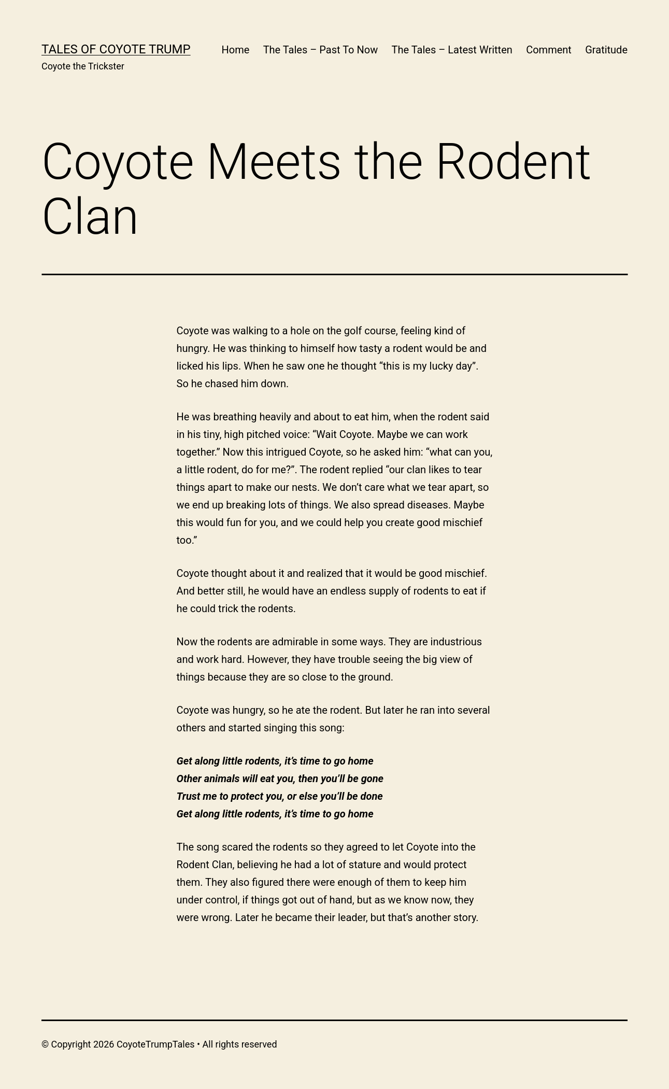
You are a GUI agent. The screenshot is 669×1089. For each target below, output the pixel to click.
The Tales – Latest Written (452, 50)
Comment (549, 50)
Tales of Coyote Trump (116, 49)
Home (235, 50)
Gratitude (606, 50)
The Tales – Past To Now (320, 50)
